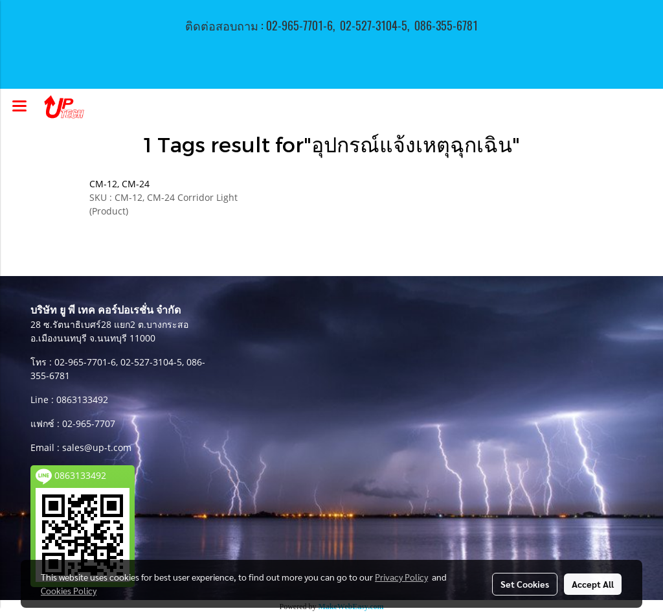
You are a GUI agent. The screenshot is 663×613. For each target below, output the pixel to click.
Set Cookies (524, 584)
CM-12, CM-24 (119, 184)
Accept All (593, 584)
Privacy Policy (401, 577)
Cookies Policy (68, 590)
